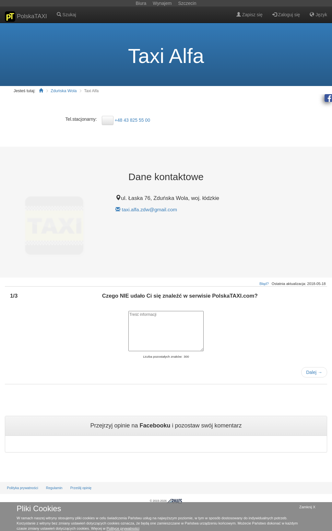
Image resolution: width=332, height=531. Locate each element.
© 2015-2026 (166, 500)
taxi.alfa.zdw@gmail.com (149, 209)
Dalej (314, 372)
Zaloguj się (286, 14)
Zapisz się (249, 14)
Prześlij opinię (81, 488)
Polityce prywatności (123, 528)
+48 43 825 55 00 (132, 119)
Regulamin (54, 488)
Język (318, 14)
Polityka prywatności (22, 488)
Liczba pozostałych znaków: (162, 356)
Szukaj (66, 14)
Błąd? (264, 284)
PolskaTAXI (26, 16)
